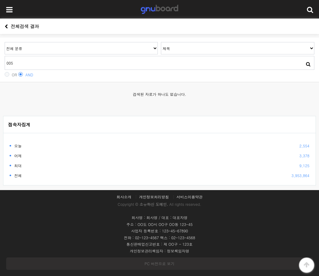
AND (25, 74)
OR (11, 74)
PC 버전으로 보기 (159, 263)
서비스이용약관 (190, 197)
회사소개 (123, 197)
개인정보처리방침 (154, 197)
